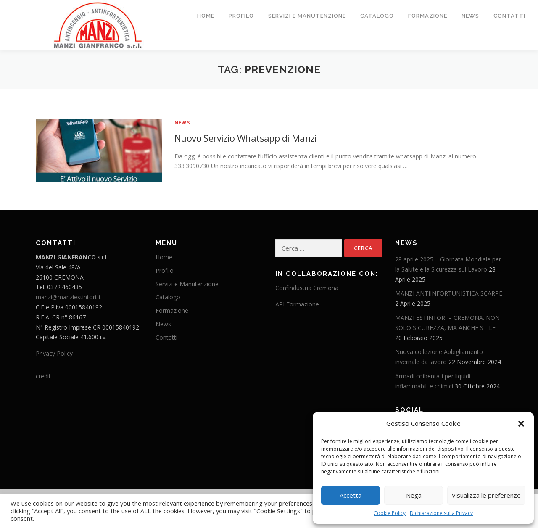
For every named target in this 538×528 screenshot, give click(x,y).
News (470, 16)
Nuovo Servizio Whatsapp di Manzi (245, 137)
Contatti (509, 16)
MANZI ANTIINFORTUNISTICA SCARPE (448, 293)
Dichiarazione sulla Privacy (441, 513)
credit (43, 376)
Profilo (241, 16)
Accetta (350, 495)
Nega (414, 495)
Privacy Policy (54, 353)
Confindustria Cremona (306, 287)
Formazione (427, 16)
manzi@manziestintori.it (68, 297)
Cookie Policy (390, 513)
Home (205, 16)
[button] (521, 424)
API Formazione (297, 304)
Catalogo (377, 16)
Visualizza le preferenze (486, 495)
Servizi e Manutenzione (307, 16)
